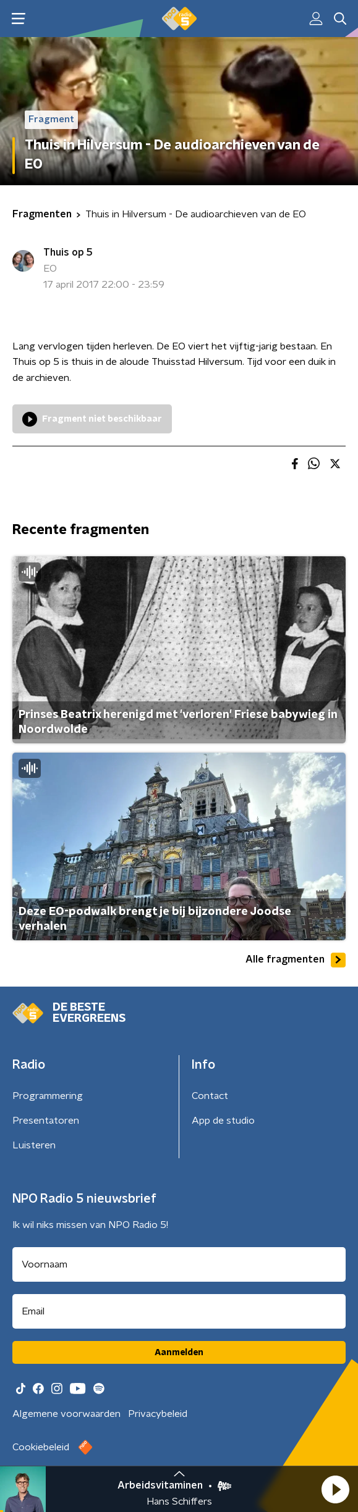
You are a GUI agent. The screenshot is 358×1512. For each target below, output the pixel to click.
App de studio (223, 1121)
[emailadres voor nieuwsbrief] (179, 1311)
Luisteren (34, 1145)
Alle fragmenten (295, 960)
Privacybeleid (157, 1414)
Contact (210, 1096)
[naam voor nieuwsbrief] (179, 1264)
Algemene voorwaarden (66, 1414)
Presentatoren (45, 1121)
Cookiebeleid (40, 1447)
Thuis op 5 (68, 252)
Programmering (47, 1096)
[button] (335, 1489)
